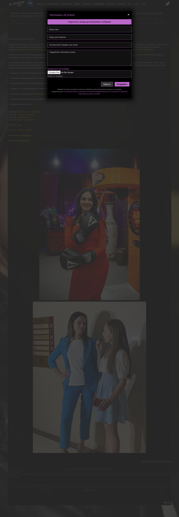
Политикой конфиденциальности (98, 91)
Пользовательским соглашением (75, 91)
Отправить (122, 84)
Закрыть (107, 84)
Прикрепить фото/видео (58, 69)
